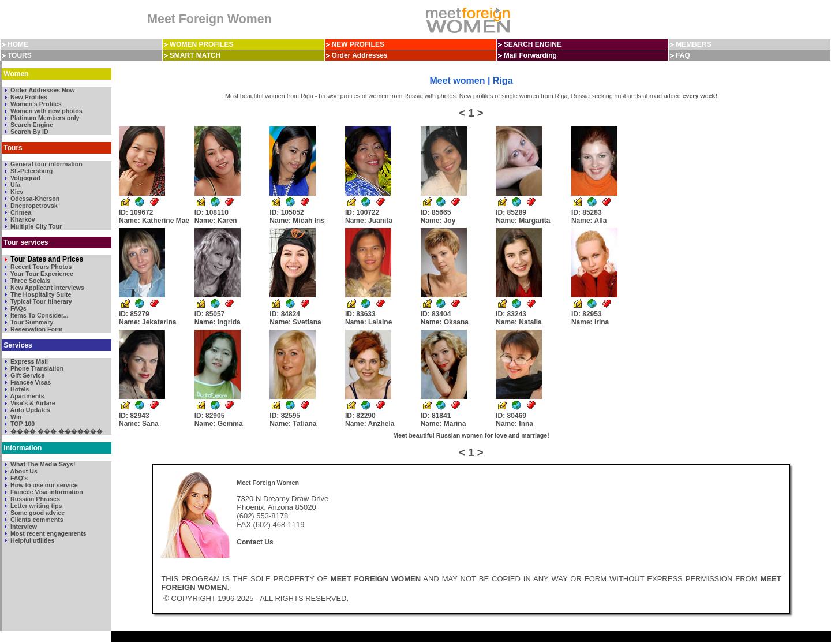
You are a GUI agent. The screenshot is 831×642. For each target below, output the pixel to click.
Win (15, 416)
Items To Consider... (38, 315)
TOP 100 (22, 423)
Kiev (16, 191)
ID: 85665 (438, 216)
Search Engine (31, 124)
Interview (23, 526)
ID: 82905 (218, 420)
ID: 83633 (368, 318)
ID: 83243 (518, 318)
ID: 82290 (370, 420)
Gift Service (26, 375)
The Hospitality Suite (40, 294)
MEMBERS (693, 44)
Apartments (26, 396)
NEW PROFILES (358, 44)
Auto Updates (29, 409)
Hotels (19, 389)
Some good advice (37, 512)
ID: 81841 (443, 420)
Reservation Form (36, 329)
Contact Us (255, 542)
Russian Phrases (34, 498)
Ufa (14, 184)
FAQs (18, 308)
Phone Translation (36, 368)
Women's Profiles (35, 103)
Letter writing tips (35, 505)
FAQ (683, 55)
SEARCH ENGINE (533, 44)
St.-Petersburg (31, 170)
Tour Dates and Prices (46, 259)
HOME (18, 44)
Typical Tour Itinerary (40, 301)
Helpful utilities (31, 540)
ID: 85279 (147, 318)
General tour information (46, 163)
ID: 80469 (514, 420)
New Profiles (28, 97)
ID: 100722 (368, 216)
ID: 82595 (292, 420)
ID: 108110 (215, 216)
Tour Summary (31, 322)
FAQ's (18, 478)
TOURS (20, 55)
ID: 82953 (590, 318)
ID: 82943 (139, 420)
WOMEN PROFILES (202, 44)
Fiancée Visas (30, 382)
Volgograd (24, 177)
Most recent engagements (47, 533)
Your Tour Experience (41, 273)
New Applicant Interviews (46, 287)
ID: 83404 (445, 318)
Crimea (20, 212)
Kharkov (22, 219)
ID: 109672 (154, 216)
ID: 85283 (589, 216)
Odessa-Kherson (34, 198)
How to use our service (43, 484)
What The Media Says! (42, 464)
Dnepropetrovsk (33, 205)
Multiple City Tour (35, 226)
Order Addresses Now (42, 90)
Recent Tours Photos (40, 266)
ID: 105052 (296, 216)
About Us (23, 471)
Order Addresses (360, 55)
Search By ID (28, 131)
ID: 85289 (523, 216)
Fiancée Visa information (46, 491)
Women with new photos (46, 110)
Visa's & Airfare (32, 403)
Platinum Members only (44, 117)
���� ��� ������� (56, 431)
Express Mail (28, 361)
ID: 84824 (295, 318)
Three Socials (29, 280)
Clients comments (36, 519)
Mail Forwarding (530, 55)
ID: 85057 (217, 318)
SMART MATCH (195, 55)
